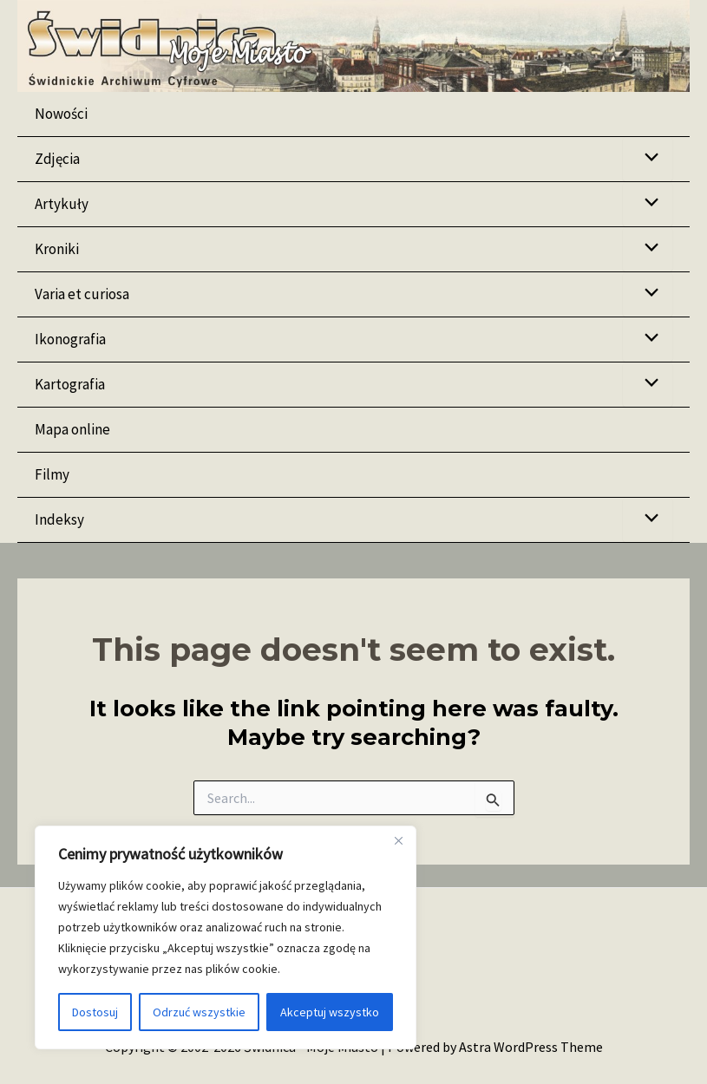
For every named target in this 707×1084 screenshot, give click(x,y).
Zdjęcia (57, 158)
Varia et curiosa (82, 294)
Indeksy (59, 519)
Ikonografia (70, 339)
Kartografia (70, 384)
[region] (225, 937)
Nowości (61, 113)
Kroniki (57, 248)
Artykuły (61, 203)
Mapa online (72, 429)
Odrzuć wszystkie (199, 1012)
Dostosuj (95, 1012)
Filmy (52, 474)
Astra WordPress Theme (531, 1046)
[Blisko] (398, 840)
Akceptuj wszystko (329, 1012)
